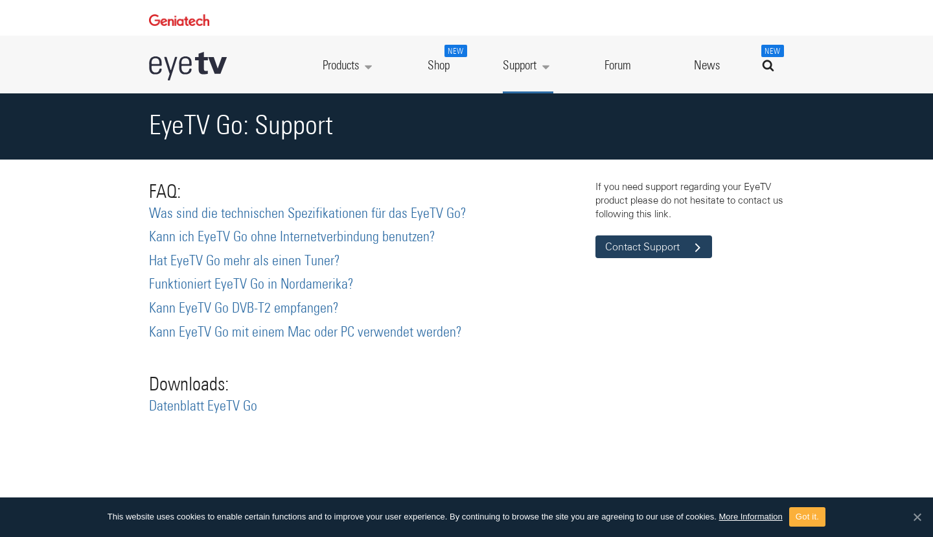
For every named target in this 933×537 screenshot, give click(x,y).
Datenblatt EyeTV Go (203, 407)
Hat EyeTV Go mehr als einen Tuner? (244, 261)
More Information (751, 516)
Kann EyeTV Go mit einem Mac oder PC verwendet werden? (305, 333)
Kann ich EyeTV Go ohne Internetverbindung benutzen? (292, 237)
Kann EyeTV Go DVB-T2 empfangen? (244, 309)
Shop (446, 58)
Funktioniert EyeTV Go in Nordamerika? (251, 285)
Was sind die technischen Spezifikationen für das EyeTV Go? (307, 214)
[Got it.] (916, 516)
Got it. (807, 516)
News (707, 66)
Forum (618, 66)
